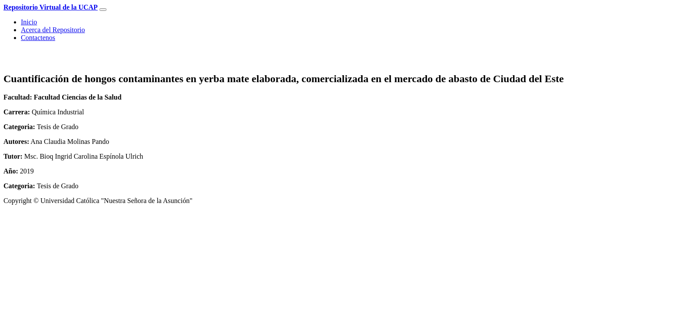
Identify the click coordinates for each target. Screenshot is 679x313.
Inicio (29, 22)
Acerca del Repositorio (53, 29)
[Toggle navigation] (102, 9)
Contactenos (38, 37)
